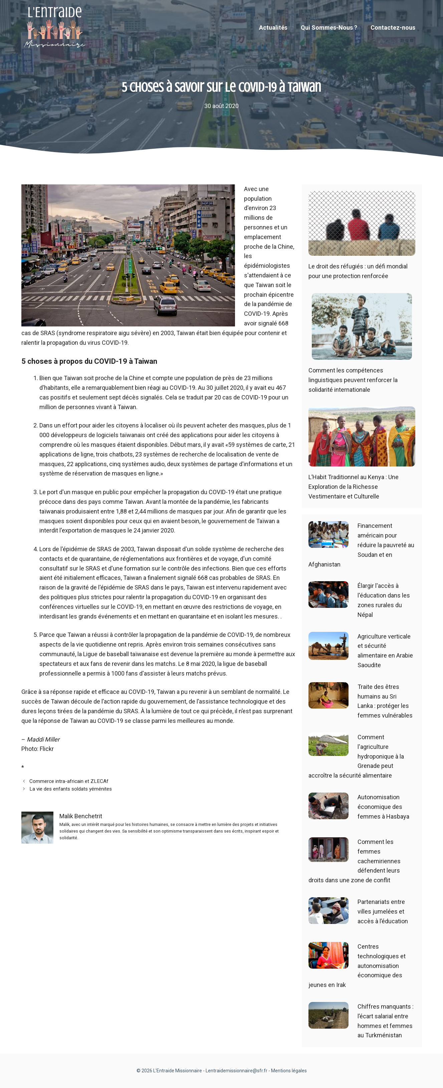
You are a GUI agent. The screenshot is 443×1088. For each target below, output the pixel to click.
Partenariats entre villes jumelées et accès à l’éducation (383, 911)
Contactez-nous (393, 27)
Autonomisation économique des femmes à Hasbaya (383, 807)
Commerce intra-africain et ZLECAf (68, 781)
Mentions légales (289, 1070)
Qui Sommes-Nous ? (329, 27)
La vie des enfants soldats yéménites (70, 789)
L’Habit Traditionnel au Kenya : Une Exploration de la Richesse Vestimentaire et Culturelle (353, 486)
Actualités (273, 27)
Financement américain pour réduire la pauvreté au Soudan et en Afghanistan (361, 545)
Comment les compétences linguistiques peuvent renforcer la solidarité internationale (353, 380)
